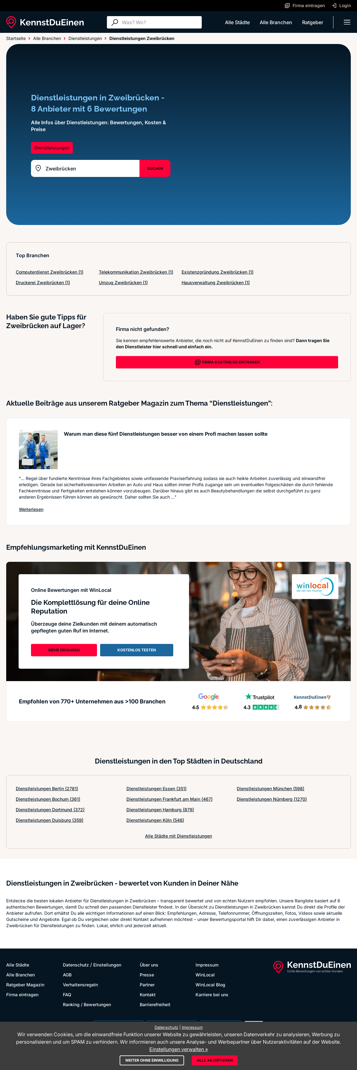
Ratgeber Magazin (25, 984)
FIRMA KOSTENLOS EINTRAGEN (227, 362)
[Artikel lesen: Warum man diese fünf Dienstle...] (38, 449)
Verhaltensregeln (80, 984)
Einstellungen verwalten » (178, 1049)
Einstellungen (107, 964)
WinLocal (205, 974)
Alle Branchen (276, 22)
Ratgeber (312, 22)
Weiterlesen (31, 509)
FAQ (67, 994)
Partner (147, 984)
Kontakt (148, 994)
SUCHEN (155, 168)
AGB (67, 974)
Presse (147, 974)
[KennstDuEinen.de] (45, 22)
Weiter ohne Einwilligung (151, 1060)
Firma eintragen (22, 994)
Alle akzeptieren (215, 1060)
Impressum (207, 964)
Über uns (149, 964)
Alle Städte (237, 22)
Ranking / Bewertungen (87, 1004)
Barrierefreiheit (155, 1004)
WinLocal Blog (210, 984)
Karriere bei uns (212, 994)
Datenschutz (76, 964)
